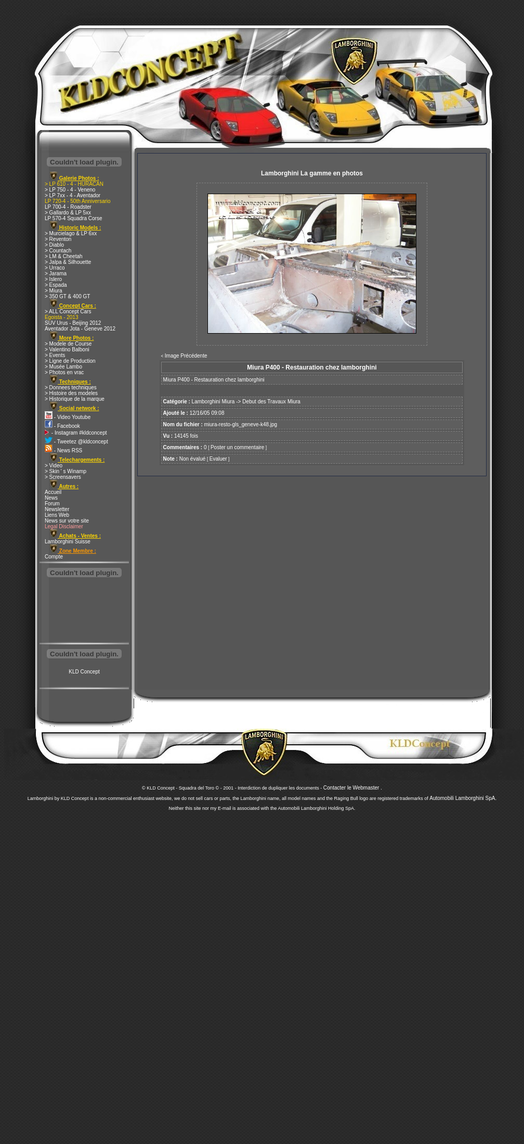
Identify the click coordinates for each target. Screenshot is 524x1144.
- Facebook (62, 426)
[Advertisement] (84, 611)
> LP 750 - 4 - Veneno (70, 190)
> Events (55, 355)
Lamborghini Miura (213, 401)
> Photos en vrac (64, 372)
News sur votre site (67, 521)
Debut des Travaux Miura (271, 401)
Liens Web (57, 515)
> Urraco (55, 268)
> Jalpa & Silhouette (68, 262)
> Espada (56, 285)
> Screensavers (63, 477)
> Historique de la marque (74, 399)
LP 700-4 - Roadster (68, 207)
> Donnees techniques (71, 387)
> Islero (53, 279)
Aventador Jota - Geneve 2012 (80, 329)
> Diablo (54, 245)
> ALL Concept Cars (68, 311)
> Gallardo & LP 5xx (68, 212)
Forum (52, 503)
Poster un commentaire (237, 447)
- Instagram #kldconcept (76, 433)
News (51, 498)
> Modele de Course (68, 344)
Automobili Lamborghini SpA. (462, 798)
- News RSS (63, 450)
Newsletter (57, 509)
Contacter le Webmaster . (352, 788)
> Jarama (56, 273)
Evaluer (218, 459)
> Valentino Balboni (67, 349)
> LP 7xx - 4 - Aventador (72, 195)
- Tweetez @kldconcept (76, 441)
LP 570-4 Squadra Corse (73, 218)
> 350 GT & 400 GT (67, 296)
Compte (54, 557)
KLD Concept (84, 672)
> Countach (58, 250)
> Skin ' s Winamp (65, 471)
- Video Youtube (67, 417)
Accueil (53, 492)
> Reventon (58, 239)
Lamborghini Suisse (67, 541)
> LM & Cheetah (64, 256)
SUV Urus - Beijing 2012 (73, 323)
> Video (53, 465)
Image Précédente (186, 356)
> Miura (53, 291)
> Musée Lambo (63, 367)
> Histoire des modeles (71, 393)
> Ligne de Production (70, 361)
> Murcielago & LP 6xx (71, 233)
